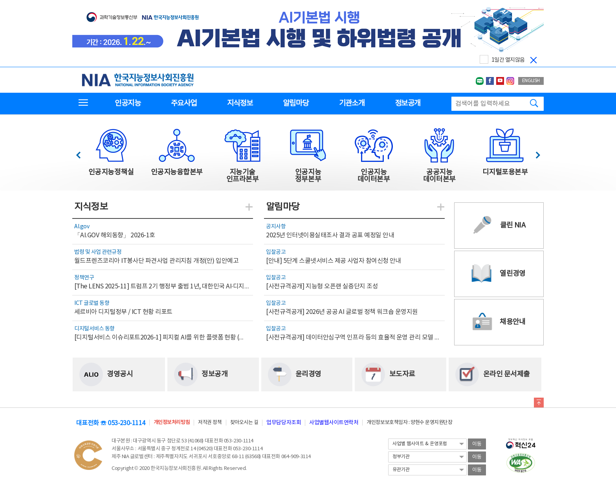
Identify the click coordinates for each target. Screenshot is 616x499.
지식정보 (240, 103)
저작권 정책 (210, 422)
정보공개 (407, 103)
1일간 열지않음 (508, 60)
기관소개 (352, 103)
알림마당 (295, 103)
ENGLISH (531, 80)
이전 (82, 153)
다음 (534, 153)
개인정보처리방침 (172, 422)
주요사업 (183, 103)
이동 (477, 444)
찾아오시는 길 (244, 422)
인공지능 (127, 103)
